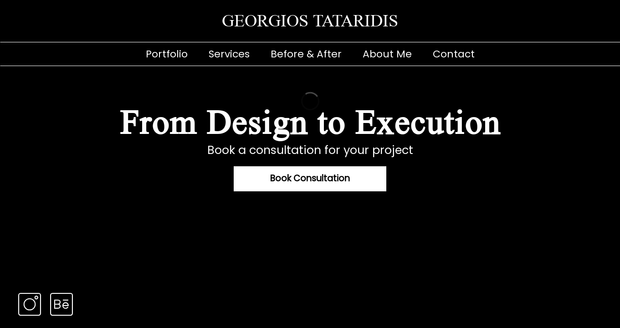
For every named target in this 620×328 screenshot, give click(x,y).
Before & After (306, 54)
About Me (387, 54)
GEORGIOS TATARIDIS (310, 21)
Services (229, 54)
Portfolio (167, 54)
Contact (454, 54)
